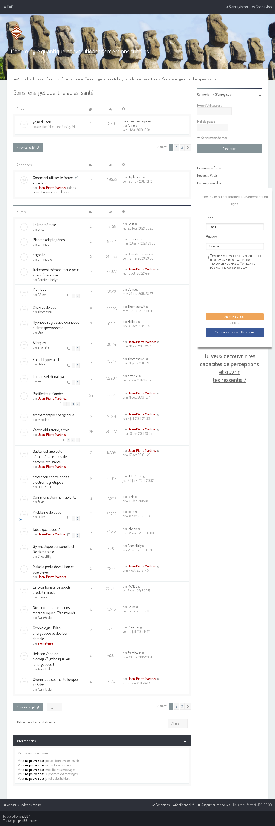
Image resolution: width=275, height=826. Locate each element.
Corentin (133, 627)
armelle (133, 376)
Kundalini (39, 290)
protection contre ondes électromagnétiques (51, 479)
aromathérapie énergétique (53, 414)
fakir (41, 502)
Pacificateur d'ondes (48, 393)
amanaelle (45, 259)
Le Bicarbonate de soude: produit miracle (52, 589)
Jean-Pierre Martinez (52, 188)
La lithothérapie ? (46, 224)
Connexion (204, 94)
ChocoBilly (45, 556)
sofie (131, 511)
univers (42, 597)
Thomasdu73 (46, 312)
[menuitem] (8, 7)
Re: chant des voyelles (137, 121)
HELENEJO (45, 487)
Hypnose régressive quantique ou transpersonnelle (56, 324)
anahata (43, 347)
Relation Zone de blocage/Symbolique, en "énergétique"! (51, 659)
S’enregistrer (224, 94)
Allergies (39, 342)
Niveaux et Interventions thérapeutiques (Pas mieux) (54, 610)
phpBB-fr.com (27, 820)
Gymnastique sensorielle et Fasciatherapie (53, 549)
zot (40, 381)
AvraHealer (45, 617)
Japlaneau (135, 177)
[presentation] (238, 292)
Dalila (41, 364)
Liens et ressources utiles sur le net (55, 192)
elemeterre (45, 643)
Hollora (132, 321)
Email (210, 217)
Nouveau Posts (207, 175)
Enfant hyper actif (46, 359)
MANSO (133, 586)
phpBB (23, 816)
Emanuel (44, 244)
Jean (41, 332)
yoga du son (42, 121)
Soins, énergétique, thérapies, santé (53, 92)
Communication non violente (54, 497)
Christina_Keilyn (48, 280)
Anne (131, 125)
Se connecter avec (234, 332)
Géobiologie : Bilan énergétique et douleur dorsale (50, 633)
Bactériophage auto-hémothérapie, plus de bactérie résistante (50, 456)
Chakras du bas (44, 307)
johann (132, 529)
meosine (43, 419)
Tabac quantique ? (46, 529)
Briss (41, 229)
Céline (42, 295)
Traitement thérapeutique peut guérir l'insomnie (56, 272)
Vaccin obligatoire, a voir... (51, 429)
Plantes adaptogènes (49, 239)
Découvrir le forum (209, 168)
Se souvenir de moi (214, 138)
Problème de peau (47, 512)
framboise (134, 653)
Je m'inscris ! (234, 316)
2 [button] (176, 147)
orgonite (39, 254)
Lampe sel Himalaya (48, 376)
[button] (188, 147)
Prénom (211, 236)
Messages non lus (209, 183)
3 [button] (182, 147)
